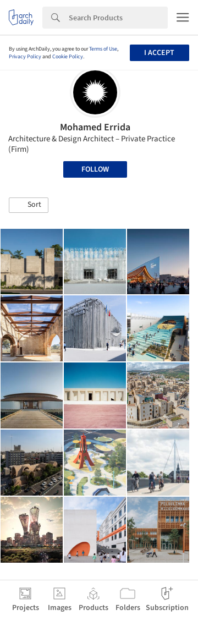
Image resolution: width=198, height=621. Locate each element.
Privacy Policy (25, 57)
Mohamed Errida (95, 127)
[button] (28, 205)
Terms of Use (103, 49)
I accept (159, 52)
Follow (95, 169)
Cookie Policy (67, 57)
